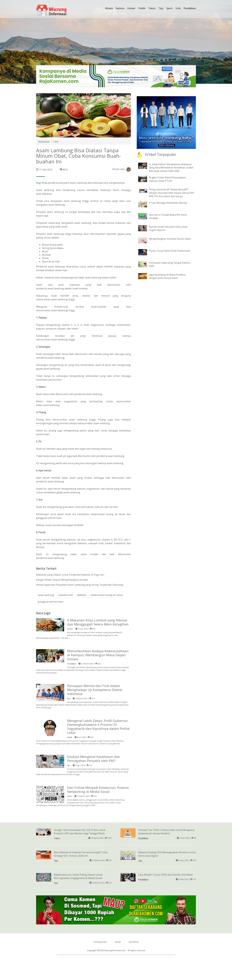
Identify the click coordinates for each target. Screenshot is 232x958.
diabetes (81, 595)
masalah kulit (65, 595)
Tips (160, 8)
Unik (178, 8)
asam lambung (46, 595)
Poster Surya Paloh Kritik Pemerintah (169, 250)
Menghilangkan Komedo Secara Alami (170, 238)
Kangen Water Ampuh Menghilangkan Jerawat (62, 579)
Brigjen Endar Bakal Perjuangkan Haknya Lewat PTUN (167, 179)
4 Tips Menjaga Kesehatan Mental (168, 202)
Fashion (120, 8)
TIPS (55, 141)
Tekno (152, 8)
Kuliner (131, 8)
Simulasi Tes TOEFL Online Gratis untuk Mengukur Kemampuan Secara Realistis (166, 831)
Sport (169, 8)
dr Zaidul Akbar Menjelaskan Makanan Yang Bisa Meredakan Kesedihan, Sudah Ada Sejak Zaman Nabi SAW (171, 168)
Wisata (109, 8)
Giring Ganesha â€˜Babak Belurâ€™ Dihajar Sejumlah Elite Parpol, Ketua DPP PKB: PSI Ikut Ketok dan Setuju (171, 193)
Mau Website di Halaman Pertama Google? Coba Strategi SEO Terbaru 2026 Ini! (81, 854)
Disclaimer (134, 941)
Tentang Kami (100, 941)
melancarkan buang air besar (106, 595)
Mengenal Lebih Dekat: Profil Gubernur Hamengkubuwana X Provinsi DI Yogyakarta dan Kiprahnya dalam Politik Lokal (98, 726)
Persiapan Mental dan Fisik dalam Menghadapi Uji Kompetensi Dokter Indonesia (95, 689)
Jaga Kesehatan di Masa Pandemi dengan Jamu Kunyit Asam (167, 276)
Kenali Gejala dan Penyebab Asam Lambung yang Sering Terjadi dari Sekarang (79, 584)
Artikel (118, 941)
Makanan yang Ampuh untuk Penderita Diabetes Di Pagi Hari (70, 574)
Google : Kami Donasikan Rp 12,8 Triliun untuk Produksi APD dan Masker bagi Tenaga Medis (79, 831)
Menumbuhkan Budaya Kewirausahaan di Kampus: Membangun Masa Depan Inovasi (98, 655)
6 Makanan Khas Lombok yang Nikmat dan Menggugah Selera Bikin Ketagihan (98, 622)
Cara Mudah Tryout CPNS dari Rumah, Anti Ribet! (165, 874)
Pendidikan (190, 8)
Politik (141, 8)
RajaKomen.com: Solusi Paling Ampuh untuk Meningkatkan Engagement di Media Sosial (78, 876)
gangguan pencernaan (50, 601)
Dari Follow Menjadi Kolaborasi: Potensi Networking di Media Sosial (98, 789)
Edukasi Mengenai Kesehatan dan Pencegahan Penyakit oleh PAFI (93, 758)
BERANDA (43, 141)
